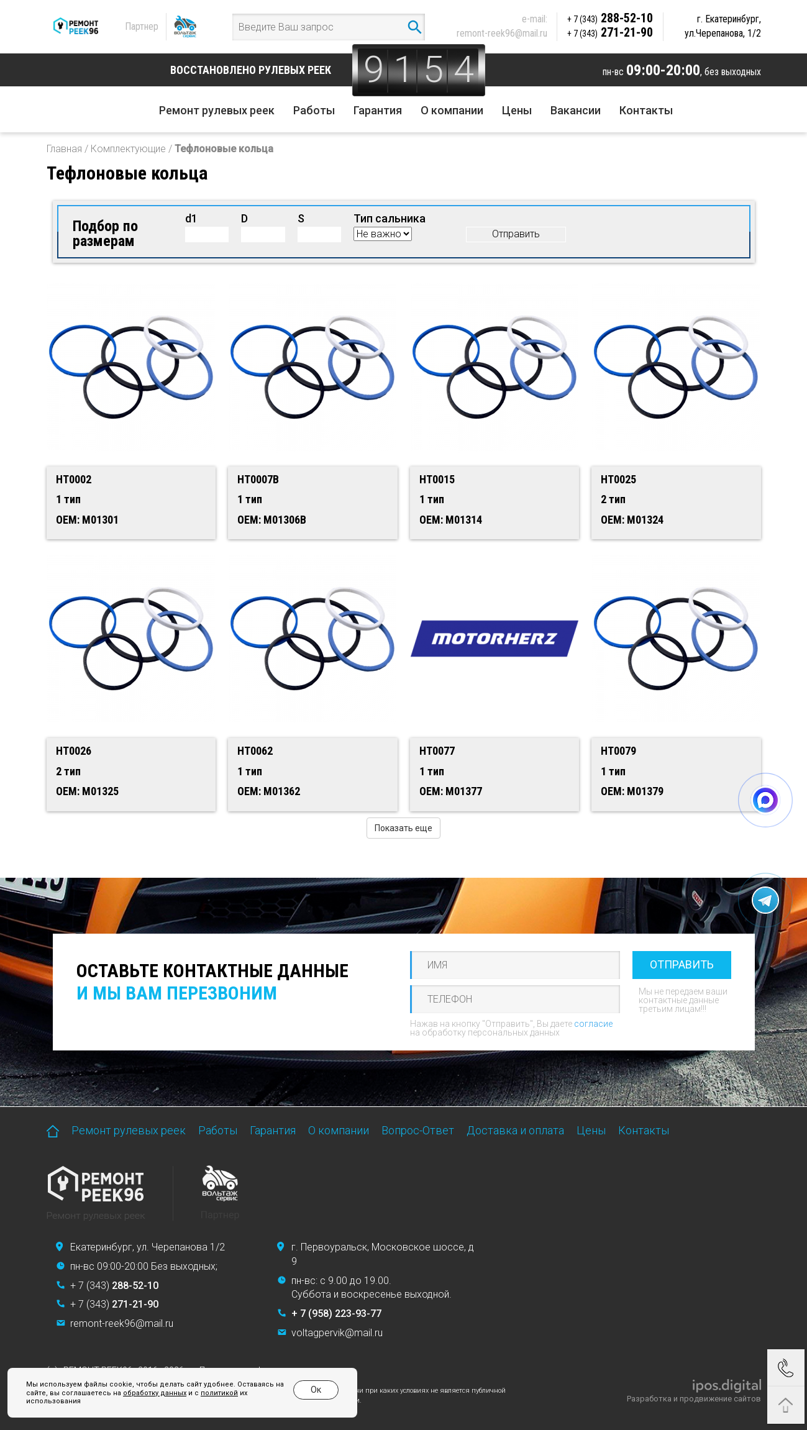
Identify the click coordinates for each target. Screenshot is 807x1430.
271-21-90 (610, 32)
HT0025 (618, 479)
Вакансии (575, 110)
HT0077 (437, 750)
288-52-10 (610, 18)
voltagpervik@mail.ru (337, 1333)
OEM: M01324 (632, 519)
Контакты (646, 110)
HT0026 (73, 750)
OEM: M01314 (450, 519)
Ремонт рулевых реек (217, 110)
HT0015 (437, 479)
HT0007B (258, 479)
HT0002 (73, 479)
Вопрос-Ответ (417, 1130)
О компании (452, 110)
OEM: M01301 (87, 519)
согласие (593, 1024)
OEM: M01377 (450, 791)
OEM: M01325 (87, 791)
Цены (517, 110)
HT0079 (618, 750)
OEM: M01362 (268, 791)
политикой (219, 1393)
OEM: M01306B (271, 519)
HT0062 (255, 750)
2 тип (613, 499)
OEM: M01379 (632, 791)
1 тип (68, 499)
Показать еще (403, 828)
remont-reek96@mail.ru (502, 33)
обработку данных (154, 1393)
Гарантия (377, 110)
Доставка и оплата (515, 1130)
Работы (314, 110)
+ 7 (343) (114, 1285)
